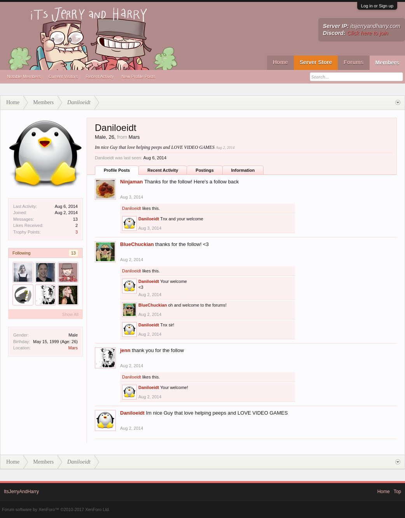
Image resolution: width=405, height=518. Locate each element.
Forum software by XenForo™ (56, 509)
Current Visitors (63, 76)
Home (280, 62)
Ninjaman (131, 182)
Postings (204, 170)
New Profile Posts (138, 76)
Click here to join (367, 33)
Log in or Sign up (377, 5)
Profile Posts (117, 170)
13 (73, 253)
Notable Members (24, 76)
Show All (70, 314)
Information (243, 170)
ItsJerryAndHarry (21, 491)
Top (397, 491)
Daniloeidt (131, 208)
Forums (353, 62)
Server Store (316, 62)
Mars (73, 347)
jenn (125, 350)
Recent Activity (99, 76)
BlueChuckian (137, 244)
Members (387, 62)
